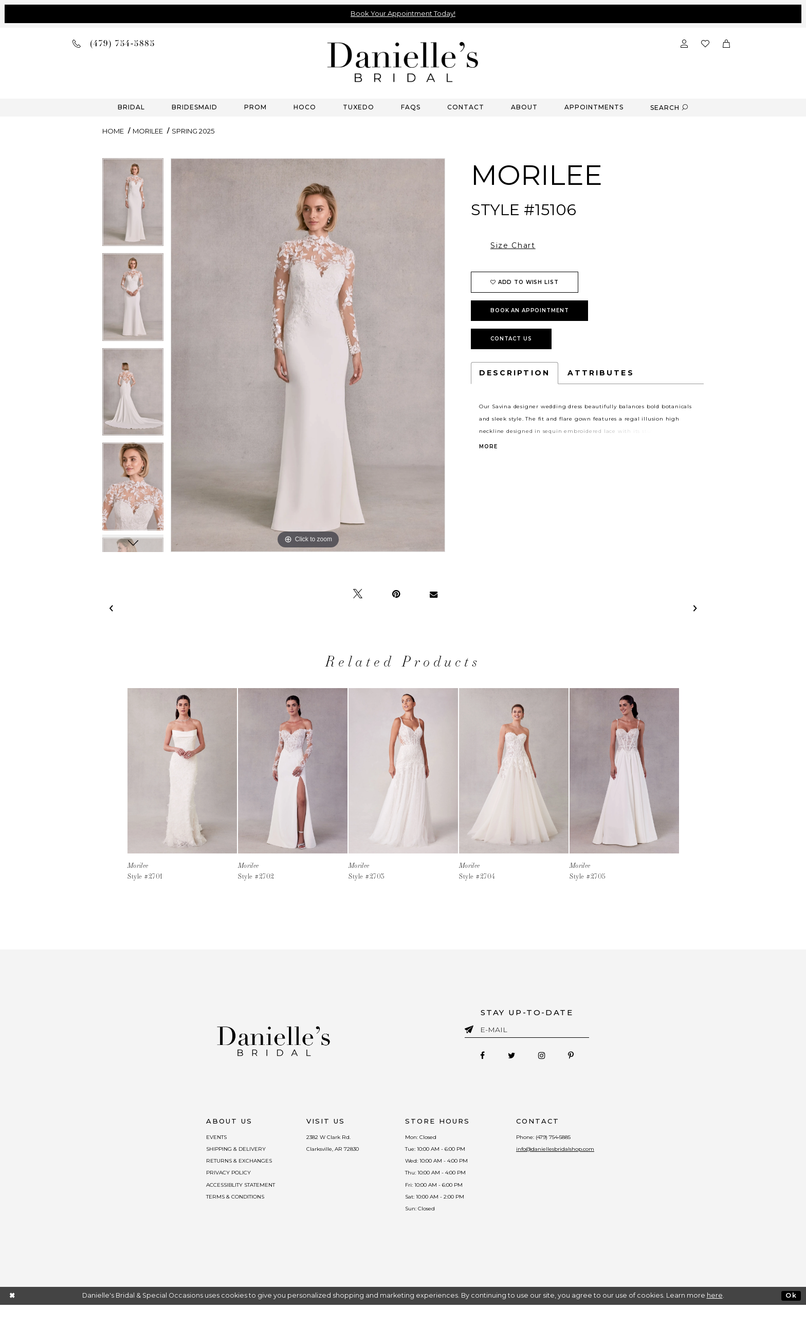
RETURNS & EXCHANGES (209, 1171)
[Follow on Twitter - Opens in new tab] (507, 1057)
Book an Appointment (529, 310)
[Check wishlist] (705, 43)
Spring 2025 (193, 131)
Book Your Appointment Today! (403, 13)
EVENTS (181, 1140)
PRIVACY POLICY (196, 1186)
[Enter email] (527, 1031)
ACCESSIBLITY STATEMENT (213, 1201)
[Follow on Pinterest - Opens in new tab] (583, 1057)
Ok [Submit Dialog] (790, 1320)
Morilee (148, 131)
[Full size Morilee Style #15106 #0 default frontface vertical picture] (308, 355)
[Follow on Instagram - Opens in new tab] (546, 1057)
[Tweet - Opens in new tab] (357, 594)
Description (514, 372)
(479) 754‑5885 (579, 1140)
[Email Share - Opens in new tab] (433, 594)
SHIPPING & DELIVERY (204, 1155)
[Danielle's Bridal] (403, 61)
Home (113, 131)
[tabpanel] (132, 205)
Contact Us (511, 338)
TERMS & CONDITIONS (206, 1216)
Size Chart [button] (513, 245)
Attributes (600, 372)
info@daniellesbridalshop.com (582, 1155)
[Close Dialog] (12, 1321)
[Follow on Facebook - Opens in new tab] (469, 1057)
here (715, 1320)
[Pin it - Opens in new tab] (396, 594)
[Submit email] (471, 1027)
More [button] (488, 446)
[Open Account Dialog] (684, 43)
